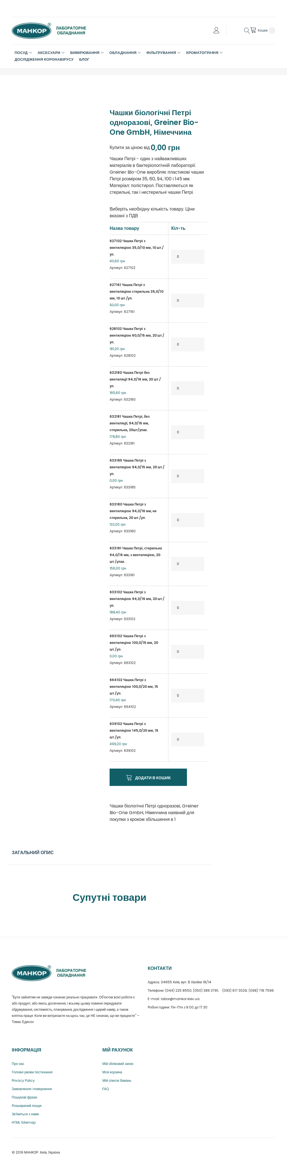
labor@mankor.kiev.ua (180, 998)
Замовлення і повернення (32, 1088)
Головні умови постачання (32, 1072)
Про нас (18, 1063)
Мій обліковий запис (117, 1063)
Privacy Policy (23, 1080)
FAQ (105, 1088)
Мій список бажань (116, 1080)
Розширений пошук (26, 1105)
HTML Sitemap (24, 1122)
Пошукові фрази (24, 1097)
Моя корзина (112, 1072)
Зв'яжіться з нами (25, 1114)
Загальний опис (33, 852)
